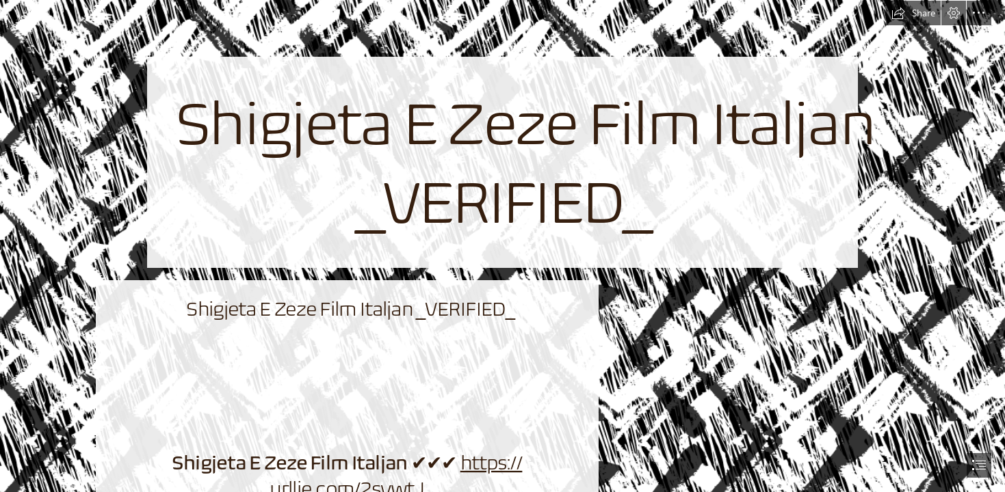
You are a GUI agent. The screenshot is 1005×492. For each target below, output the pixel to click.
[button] (913, 13)
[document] (502, 246)
